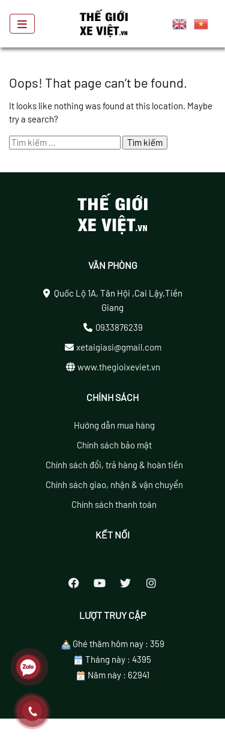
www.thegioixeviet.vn (118, 366)
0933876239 (119, 327)
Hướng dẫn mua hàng (114, 425)
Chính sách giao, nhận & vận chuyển (114, 484)
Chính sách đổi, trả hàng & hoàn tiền (114, 464)
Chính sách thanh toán (114, 504)
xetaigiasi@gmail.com (118, 347)
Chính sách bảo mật (114, 444)
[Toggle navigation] (22, 24)
